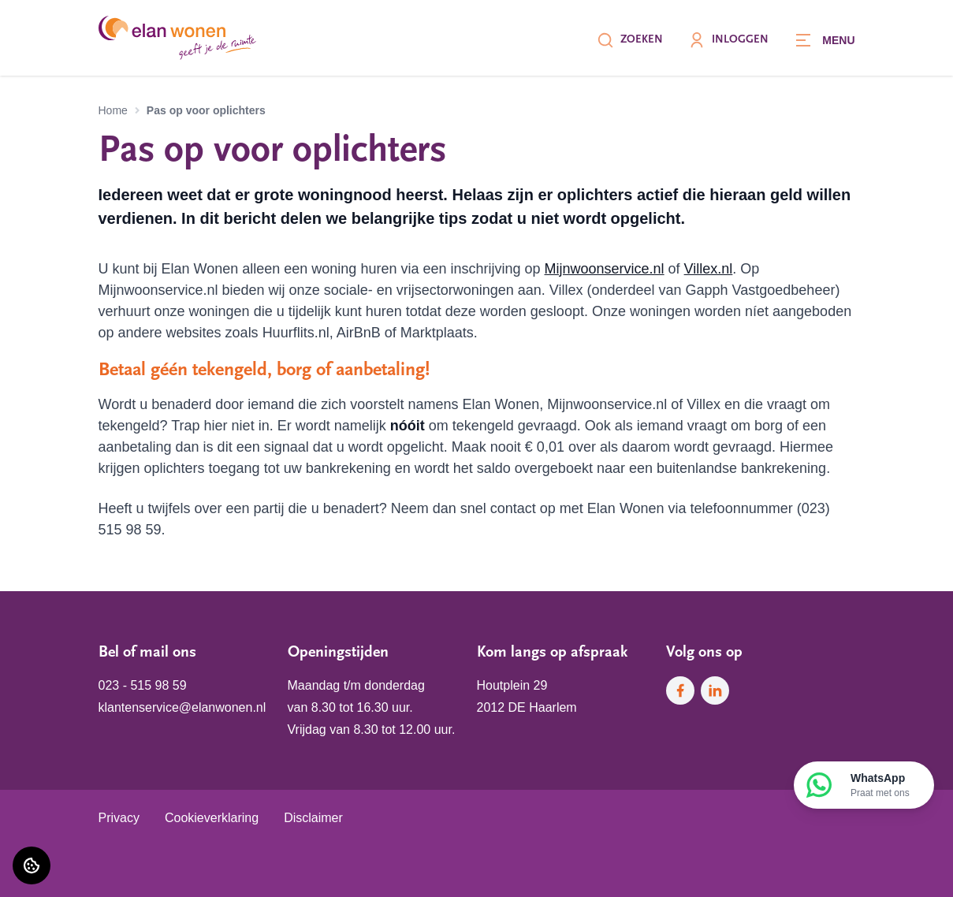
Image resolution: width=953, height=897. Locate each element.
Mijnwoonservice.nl (604, 269)
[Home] (177, 38)
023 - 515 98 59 (143, 685)
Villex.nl (708, 269)
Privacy (119, 817)
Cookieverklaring (212, 817)
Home (113, 110)
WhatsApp (880, 786)
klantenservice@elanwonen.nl (182, 707)
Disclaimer (313, 817)
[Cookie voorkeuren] (31, 865)
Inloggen (728, 40)
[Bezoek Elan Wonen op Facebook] (680, 690)
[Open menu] (824, 40)
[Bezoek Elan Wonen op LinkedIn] (715, 690)
